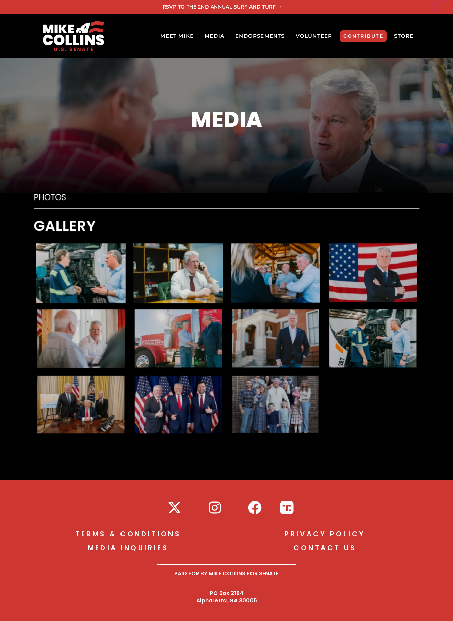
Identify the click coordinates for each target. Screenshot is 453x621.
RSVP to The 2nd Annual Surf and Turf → (222, 7)
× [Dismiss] (441, 7)
